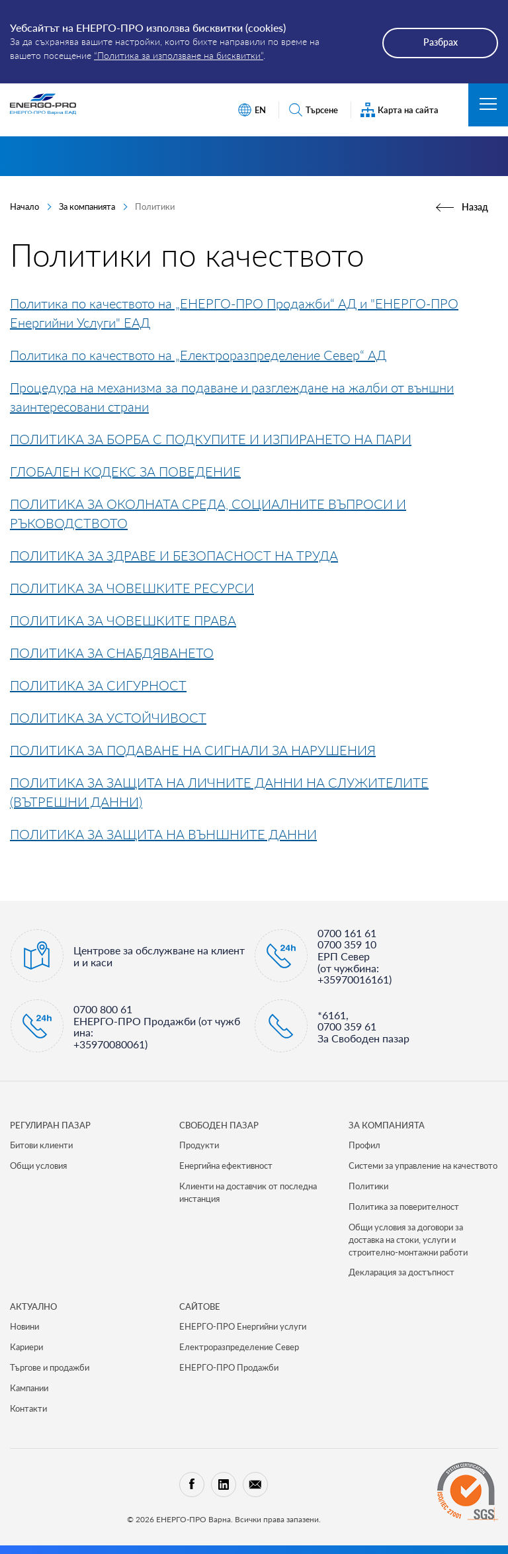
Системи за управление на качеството (423, 1165)
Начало (24, 206)
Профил (364, 1145)
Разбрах (440, 42)
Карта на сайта (399, 110)
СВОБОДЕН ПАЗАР (219, 1125)
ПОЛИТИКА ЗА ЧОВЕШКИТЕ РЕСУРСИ (132, 588)
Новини (24, 1326)
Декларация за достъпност (401, 1272)
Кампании (29, 1388)
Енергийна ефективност (226, 1165)
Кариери (26, 1347)
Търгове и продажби (49, 1367)
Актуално (33, 1306)
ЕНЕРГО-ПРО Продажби (228, 1367)
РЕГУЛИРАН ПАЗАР (50, 1125)
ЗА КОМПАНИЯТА (387, 1125)
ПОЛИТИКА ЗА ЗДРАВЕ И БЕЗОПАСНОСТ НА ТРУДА (174, 555)
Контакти (28, 1408)
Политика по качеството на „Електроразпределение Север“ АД (198, 355)
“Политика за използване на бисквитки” (178, 55)
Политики (368, 1186)
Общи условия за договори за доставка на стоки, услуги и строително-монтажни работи (408, 1239)
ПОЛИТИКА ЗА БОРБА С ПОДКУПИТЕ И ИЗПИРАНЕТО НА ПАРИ (210, 439)
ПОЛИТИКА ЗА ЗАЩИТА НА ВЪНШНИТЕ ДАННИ (163, 834)
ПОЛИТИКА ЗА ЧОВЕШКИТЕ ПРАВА (123, 620)
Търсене (313, 110)
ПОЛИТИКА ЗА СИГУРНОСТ (98, 685)
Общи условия (38, 1165)
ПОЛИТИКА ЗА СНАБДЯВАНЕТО (112, 653)
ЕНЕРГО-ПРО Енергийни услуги (242, 1326)
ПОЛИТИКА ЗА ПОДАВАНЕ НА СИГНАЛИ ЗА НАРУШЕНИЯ (193, 750)
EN (251, 110)
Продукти (199, 1145)
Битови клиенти (41, 1145)
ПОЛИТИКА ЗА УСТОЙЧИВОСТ (108, 717)
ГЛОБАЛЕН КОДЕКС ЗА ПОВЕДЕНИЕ (125, 471)
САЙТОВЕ (199, 1306)
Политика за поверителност (404, 1206)
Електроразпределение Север (239, 1347)
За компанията (87, 206)
